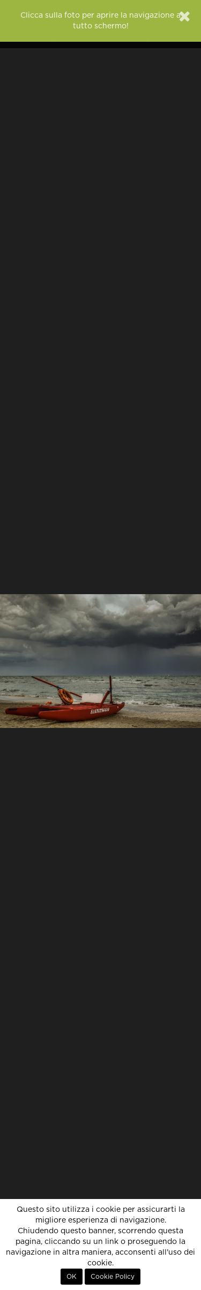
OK (71, 1276)
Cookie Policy (113, 1276)
